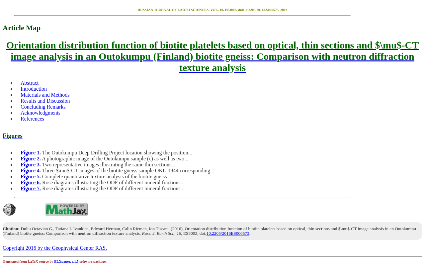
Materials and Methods (45, 95)
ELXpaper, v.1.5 (66, 261)
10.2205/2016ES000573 (228, 233)
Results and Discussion (45, 101)
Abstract (30, 83)
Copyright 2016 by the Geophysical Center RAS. (55, 248)
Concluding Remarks (43, 107)
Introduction (34, 89)
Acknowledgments (40, 113)
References (32, 119)
